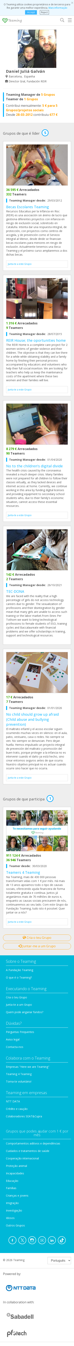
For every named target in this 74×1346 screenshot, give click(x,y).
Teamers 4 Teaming (23, 872)
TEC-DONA (15, 591)
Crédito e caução (17, 1109)
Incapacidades (15, 1173)
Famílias (11, 1188)
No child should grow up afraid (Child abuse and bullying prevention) (32, 719)
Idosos (10, 1218)
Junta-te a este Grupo (20, 264)
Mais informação (58, 7)
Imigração (12, 1203)
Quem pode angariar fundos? (24, 1012)
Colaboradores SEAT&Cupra (24, 1116)
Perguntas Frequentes (20, 1032)
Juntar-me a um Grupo (37, 946)
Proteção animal (16, 1166)
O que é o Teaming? (19, 977)
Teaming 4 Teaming (19, 1074)
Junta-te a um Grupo (19, 1004)
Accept (31, 12)
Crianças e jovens (17, 1195)
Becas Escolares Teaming (27, 206)
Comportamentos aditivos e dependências (33, 1143)
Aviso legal (13, 1039)
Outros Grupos (15, 1225)
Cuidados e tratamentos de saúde (27, 1151)
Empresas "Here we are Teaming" (27, 1067)
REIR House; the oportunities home (36, 340)
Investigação (14, 1210)
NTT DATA (13, 1101)
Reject (44, 12)
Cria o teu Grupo (37, 937)
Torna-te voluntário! (18, 1081)
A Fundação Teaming (19, 970)
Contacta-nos (14, 1047)
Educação (12, 1181)
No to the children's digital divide (34, 466)
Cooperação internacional (22, 1158)
